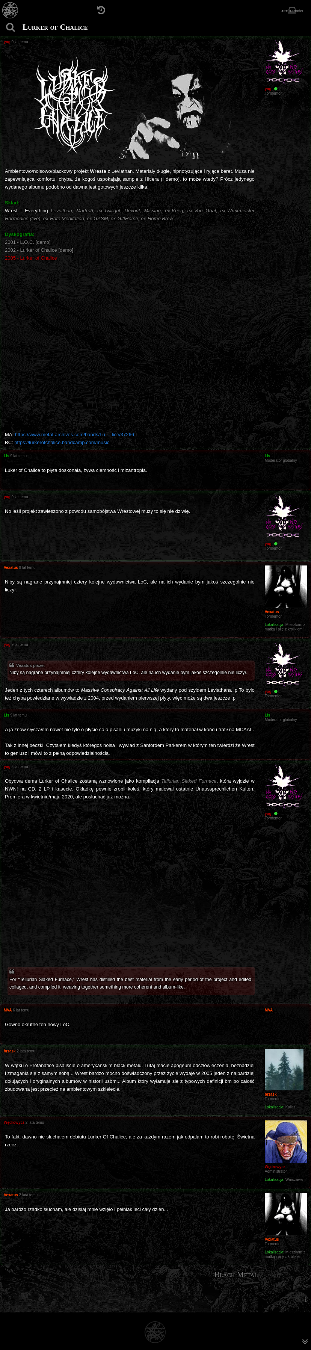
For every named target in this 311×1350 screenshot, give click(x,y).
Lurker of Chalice (55, 27)
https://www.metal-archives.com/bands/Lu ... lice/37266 (74, 434)
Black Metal (236, 1274)
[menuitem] (305, 1299)
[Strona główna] (10, 10)
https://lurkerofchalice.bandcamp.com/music (61, 442)
